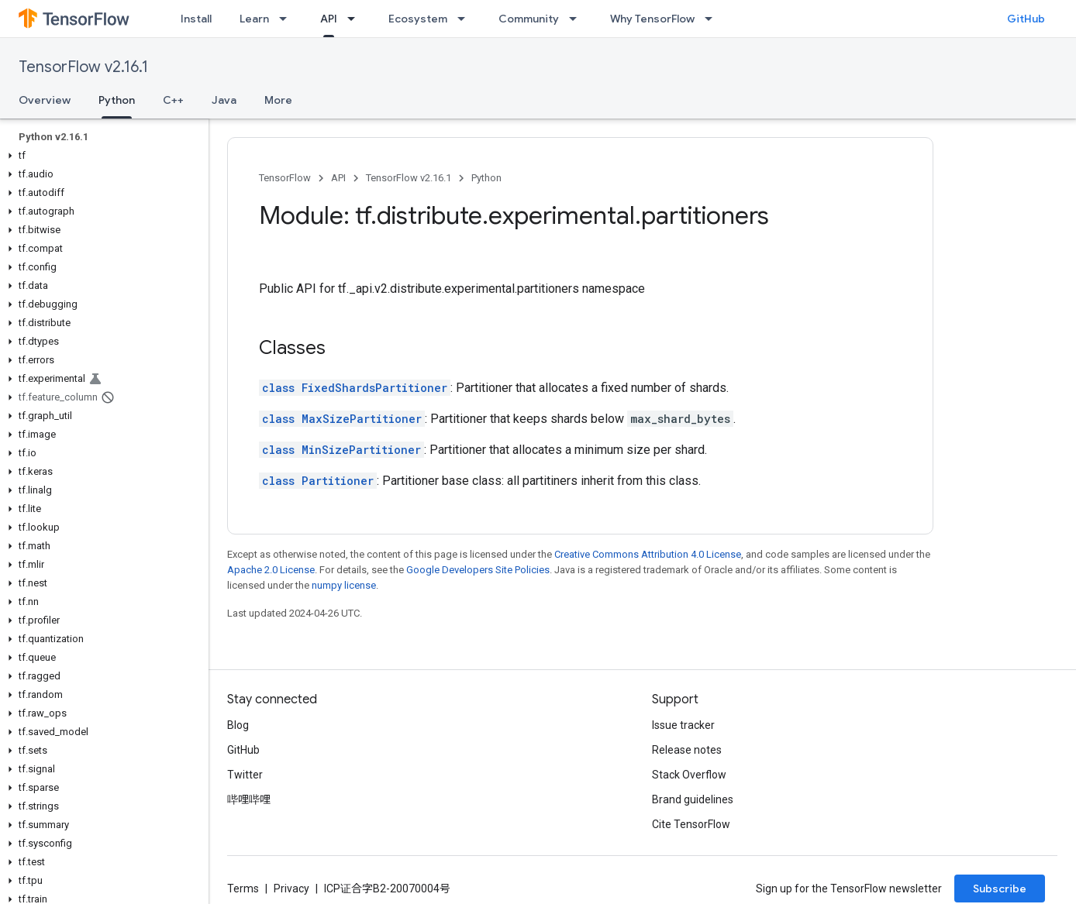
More (278, 100)
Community (528, 19)
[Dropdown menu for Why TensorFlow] (713, 18)
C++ (173, 100)
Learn (254, 19)
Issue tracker (683, 725)
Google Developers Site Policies (478, 570)
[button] (101, 155)
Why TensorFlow (652, 19)
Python (486, 178)
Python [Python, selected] (116, 100)
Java (224, 100)
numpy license (344, 585)
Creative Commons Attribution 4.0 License (647, 554)
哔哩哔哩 (249, 799)
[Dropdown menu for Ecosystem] (466, 18)
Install (196, 19)
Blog (238, 725)
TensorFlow (285, 178)
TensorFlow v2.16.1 (83, 67)
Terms (243, 888)
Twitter (245, 774)
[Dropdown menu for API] (355, 18)
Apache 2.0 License (271, 570)
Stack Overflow (689, 774)
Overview (45, 100)
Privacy (291, 888)
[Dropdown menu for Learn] (287, 18)
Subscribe (999, 888)
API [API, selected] (328, 19)
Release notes (687, 750)
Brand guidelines (692, 799)
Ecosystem (417, 19)
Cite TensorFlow (691, 824)
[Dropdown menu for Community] (577, 18)
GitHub (1026, 19)
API (338, 178)
